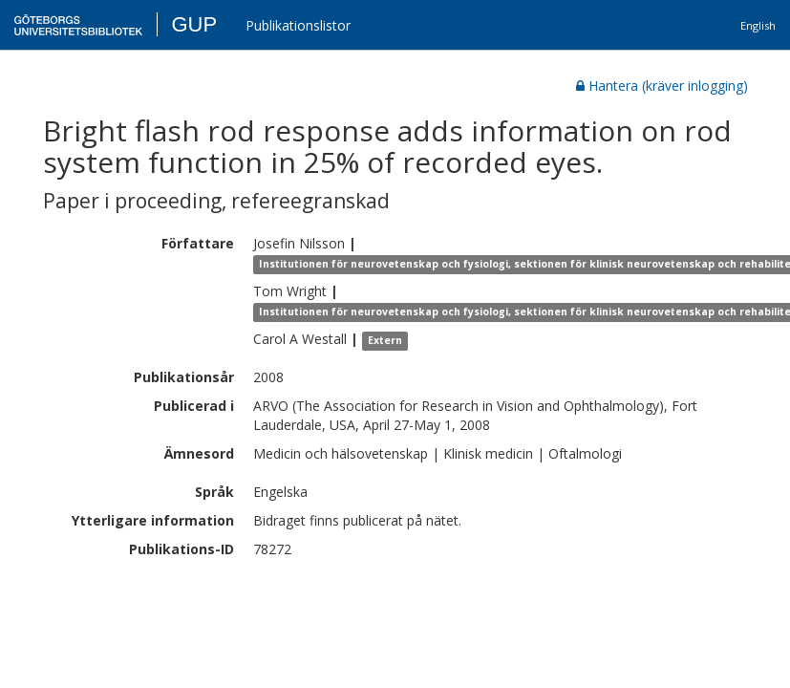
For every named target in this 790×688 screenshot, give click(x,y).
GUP (194, 24)
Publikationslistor (298, 25)
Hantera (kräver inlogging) (662, 85)
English (758, 25)
